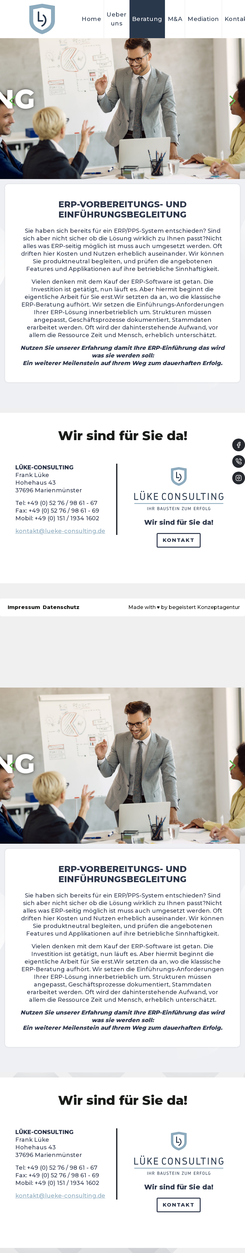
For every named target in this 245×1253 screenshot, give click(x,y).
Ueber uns (117, 19)
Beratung (147, 19)
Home (91, 19)
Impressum (24, 607)
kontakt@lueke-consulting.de (60, 531)
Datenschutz (61, 607)
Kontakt (179, 540)
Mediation (203, 19)
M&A (175, 19)
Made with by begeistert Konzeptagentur (184, 607)
